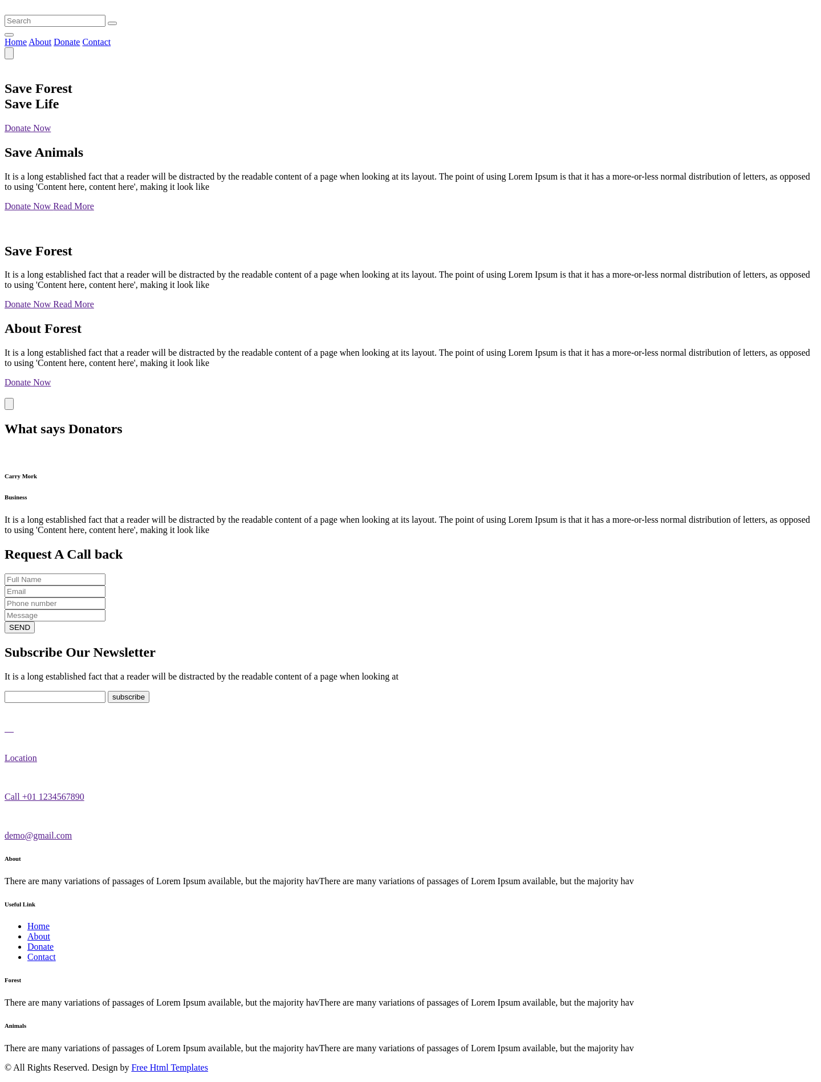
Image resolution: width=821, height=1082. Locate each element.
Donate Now (28, 128)
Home (16, 42)
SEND (19, 627)
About (40, 42)
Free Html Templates (169, 1067)
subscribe (128, 697)
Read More (73, 206)
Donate (67, 42)
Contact (96, 42)
